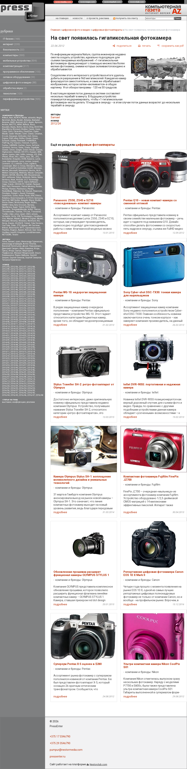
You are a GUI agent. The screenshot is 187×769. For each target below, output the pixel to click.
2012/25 (6, 278)
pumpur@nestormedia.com (66, 749)
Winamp (14, 221)
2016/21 (22, 381)
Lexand (35, 161)
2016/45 (14, 395)
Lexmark (6, 163)
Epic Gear (37, 230)
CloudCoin (27, 131)
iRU (16, 156)
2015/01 (22, 344)
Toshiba (18, 211)
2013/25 (31, 303)
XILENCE (19, 223)
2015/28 (14, 361)
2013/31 (14, 308)
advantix (32, 117)
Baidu (13, 127)
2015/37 (22, 365)
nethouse (11, 177)
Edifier (22, 138)
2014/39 (6, 340)
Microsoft (13, 170)
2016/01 (22, 372)
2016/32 (6, 388)
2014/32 (14, 335)
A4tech (5, 117)
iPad (40, 154)
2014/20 (14, 328)
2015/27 (6, 361)
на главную (62, 18)
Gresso (39, 150)
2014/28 (14, 333)
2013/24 (22, 303)
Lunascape (7, 166)
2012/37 (6, 285)
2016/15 (6, 381)
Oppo (4, 184)
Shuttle (38, 200)
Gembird (6, 147)
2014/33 (22, 335)
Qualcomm (7, 195)
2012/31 (22, 280)
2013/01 (6, 292)
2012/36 (31, 283)
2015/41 (22, 367)
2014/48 (14, 344)
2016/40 (6, 393)
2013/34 (6, 310)
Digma (5, 138)
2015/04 (14, 347)
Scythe (17, 200)
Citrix (10, 131)
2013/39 (14, 312)
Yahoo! (27, 223)
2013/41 (31, 312)
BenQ (25, 127)
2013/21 (6, 303)
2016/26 (31, 383)
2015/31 (6, 363)
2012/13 (6, 271)
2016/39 (31, 390)
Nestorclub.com (98, 764)
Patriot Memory (28, 186)
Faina (4, 241)
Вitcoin (5, 227)
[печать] (144, 45)
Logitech (32, 163)
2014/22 (31, 328)
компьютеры (13, 55)
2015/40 (14, 367)
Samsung (38, 198)
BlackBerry (7, 129)
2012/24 (31, 276)
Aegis (39, 117)
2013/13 (6, 299)
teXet (30, 209)
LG (12, 163)
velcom (34, 214)
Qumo (15, 195)
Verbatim (6, 216)
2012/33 (6, 283)
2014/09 (31, 321)
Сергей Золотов (17, 257)
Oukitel (28, 184)
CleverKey (17, 131)
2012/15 (22, 271)
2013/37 (31, 310)
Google (19, 150)
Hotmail (16, 152)
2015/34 (31, 363)
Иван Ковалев (26, 248)
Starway (30, 205)
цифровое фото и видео (19, 82)
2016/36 (6, 390)
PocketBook (7, 191)
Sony (11, 205)
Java (27, 156)
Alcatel (20, 120)
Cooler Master (15, 133)
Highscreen (7, 152)
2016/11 (6, 379)
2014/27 (6, 333)
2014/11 (14, 324)
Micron (5, 170)
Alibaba (27, 120)
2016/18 (14, 381)
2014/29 (22, 333)
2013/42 (6, 315)
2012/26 (14, 278)
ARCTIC (12, 124)
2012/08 (31, 267)
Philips (5, 189)
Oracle (11, 184)
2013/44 (22, 315)
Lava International (10, 161)
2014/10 (6, 324)
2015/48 (14, 372)
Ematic (29, 138)
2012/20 (31, 273)
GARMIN (13, 145)
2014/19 (6, 328)
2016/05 (22, 374)
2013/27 (14, 305)
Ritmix (38, 195)
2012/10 (14, 269)
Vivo (4, 218)
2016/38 (22, 390)
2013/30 (6, 308)
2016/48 (39, 395)
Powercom (37, 191)
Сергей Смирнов (33, 257)
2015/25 (22, 358)
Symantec (6, 209)
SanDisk (6, 200)
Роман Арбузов (22, 255)
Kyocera (30, 159)
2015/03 (6, 347)
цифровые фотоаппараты (107, 29)
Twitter (5, 214)
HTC (26, 152)
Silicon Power (7, 202)
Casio (37, 129)
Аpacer (25, 225)
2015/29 (22, 361)
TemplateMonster (19, 209)
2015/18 (31, 354)
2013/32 (22, 308)
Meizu (39, 166)
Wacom (10, 218)
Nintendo (26, 177)
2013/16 (31, 299)
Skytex (33, 202)
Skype (27, 202)
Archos (5, 124)
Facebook (21, 140)
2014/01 (31, 317)
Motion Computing (10, 173)
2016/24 (14, 383)
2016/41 (14, 393)
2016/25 (22, 383)
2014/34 (31, 335)
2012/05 (6, 267)
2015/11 (6, 351)
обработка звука (15, 88)
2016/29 (14, 386)
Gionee (5, 150)
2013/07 (22, 294)
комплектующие (16, 66)
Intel (17, 154)
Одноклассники (32, 227)
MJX (38, 170)
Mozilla (19, 175)
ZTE (19, 225)
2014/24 (14, 331)
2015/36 (14, 365)
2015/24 (14, 358)
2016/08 (14, 377)
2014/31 (6, 335)
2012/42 (14, 287)
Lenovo (28, 161)
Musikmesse (34, 175)
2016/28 (6, 386)
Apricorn (38, 122)
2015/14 (31, 351)
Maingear (30, 166)
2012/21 (6, 276)
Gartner (21, 145)
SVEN (27, 207)
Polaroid (28, 191)
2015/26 (31, 358)
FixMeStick (31, 140)
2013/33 (31, 308)
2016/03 (6, 374)
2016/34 (22, 388)
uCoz (16, 214)
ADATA (17, 117)
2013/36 (22, 310)
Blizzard (16, 129)
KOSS (24, 159)
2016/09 (22, 377)
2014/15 (14, 326)
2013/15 (22, 299)
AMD (12, 122)
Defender (22, 136)
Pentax (39, 186)
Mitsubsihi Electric (27, 170)
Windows (23, 221)
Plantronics (22, 189)
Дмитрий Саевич (10, 248)
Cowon (31, 133)
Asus (32, 124)
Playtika (5, 230)
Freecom (25, 143)
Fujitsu (5, 145)
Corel (24, 133)
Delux (34, 136)
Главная (55, 29)
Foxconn (17, 143)
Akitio (13, 120)
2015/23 (6, 358)
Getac (21, 147)
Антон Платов (29, 244)
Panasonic (16, 186)
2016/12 (14, 379)
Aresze (28, 230)
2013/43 (14, 315)
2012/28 (31, 278)
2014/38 (31, 338)
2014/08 (22, 321)
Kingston (17, 159)
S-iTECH (29, 198)
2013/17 (6, 301)
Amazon (5, 122)
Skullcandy (19, 202)
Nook (13, 179)
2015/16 (14, 354)
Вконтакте (14, 227)
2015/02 (31, 344)
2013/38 (6, 312)
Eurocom (6, 140)
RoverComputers (17, 198)
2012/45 (6, 289)
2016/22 (31, 381)
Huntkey (5, 232)
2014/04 (22, 319)
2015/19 (6, 356)
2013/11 (22, 296)
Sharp (31, 200)
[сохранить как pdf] (170, 45)
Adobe (24, 117)
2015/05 (22, 347)
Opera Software (31, 182)
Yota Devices (37, 223)
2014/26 (31, 331)
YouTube (6, 225)
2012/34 (14, 283)
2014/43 (6, 342)
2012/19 (22, 273)
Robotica (6, 198)
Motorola (23, 173)
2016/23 (6, 383)
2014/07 (14, 321)
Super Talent (18, 207)
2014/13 (31, 324)
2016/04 (14, 374)
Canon (31, 129)
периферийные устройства (22, 99)
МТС (22, 227)
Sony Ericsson (20, 205)
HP (22, 152)
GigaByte (35, 147)
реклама (31, 402)
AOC (26, 122)
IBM (39, 152)
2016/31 (31, 386)
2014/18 (31, 326)
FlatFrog (5, 143)
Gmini (12, 150)
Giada (27, 147)
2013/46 (6, 317)
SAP (11, 200)
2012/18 (14, 273)
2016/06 (31, 374)
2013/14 (14, 299)
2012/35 (22, 283)
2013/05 (6, 294)
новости (77, 18)
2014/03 (14, 319)
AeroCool (6, 120)
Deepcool (13, 136)
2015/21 (22, 356)
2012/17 (6, 273)
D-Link (5, 136)
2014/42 (31, 340)
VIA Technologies (25, 216)
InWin (22, 154)
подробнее (60, 232)
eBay (16, 138)
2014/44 (14, 342)
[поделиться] (122, 45)
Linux (25, 163)
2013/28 (22, 305)
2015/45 (22, 370)
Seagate (24, 200)
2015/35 (6, 365)
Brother (24, 129)
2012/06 (14, 267)
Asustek (6, 127)
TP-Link (26, 211)
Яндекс (13, 230)
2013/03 (22, 292)
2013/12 (31, 296)
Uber (11, 214)
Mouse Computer (35, 173)
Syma (33, 207)
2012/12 (31, 269)
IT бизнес (11, 38)
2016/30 (22, 386)
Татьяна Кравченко (11, 260)
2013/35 (14, 310)
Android (19, 122)
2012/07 (22, 267)
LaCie (37, 159)
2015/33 (22, 363)
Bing (31, 127)
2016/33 (14, 388)
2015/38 (31, 365)
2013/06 (14, 294)
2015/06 (31, 347)
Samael (11, 241)
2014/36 (14, 338)
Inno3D (13, 232)
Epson (35, 138)
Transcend (36, 211)
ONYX (20, 182)
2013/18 (14, 301)
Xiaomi (11, 223)
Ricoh (27, 195)
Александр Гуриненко (31, 241)
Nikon (18, 177)
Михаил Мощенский (24, 253)
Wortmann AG (33, 221)
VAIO (28, 214)
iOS (35, 154)
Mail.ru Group (19, 166)
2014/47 (6, 344)
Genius (14, 147)
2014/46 (31, 342)
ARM (19, 124)
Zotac (13, 225)
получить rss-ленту (125, 18)
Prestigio (6, 193)
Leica (21, 161)
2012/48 (31, 289)
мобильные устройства (20, 60)
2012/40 (31, 285)
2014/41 (22, 340)
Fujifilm (33, 143)
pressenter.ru (57, 756)
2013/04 (31, 292)
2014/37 (22, 338)
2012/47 (22, 289)
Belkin (19, 127)
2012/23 (22, 276)
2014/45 (22, 342)
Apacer (21, 230)
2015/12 (14, 351)
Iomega (29, 154)
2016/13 (22, 379)
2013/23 (14, 303)
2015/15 (6, 354)
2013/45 (31, 315)
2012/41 (6, 287)
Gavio (28, 145)
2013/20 (31, 301)
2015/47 (6, 372)
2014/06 (6, 321)
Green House (29, 150)
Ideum (5, 154)
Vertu (13, 216)
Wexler (40, 218)
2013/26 (6, 305)
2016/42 (22, 393)
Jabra (21, 156)
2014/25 (22, 331)
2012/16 (31, 271)
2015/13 (22, 351)
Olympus (12, 182)
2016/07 (6, 377)
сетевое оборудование (19, 77)
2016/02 (31, 372)
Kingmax (21, 232)
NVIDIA (19, 179)
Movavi (5, 175)
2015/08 (14, 349)
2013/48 (22, 317)
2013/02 (14, 292)
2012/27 (22, 278)
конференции (19, 402)
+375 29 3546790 (60, 743)
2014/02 (6, 319)
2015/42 (31, 367)
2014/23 (6, 331)
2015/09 (22, 349)
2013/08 (31, 294)
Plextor (30, 189)
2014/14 (6, 326)
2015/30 (31, 361)
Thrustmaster (8, 211)
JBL (32, 156)
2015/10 (31, 349)
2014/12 (22, 324)
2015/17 (22, 354)
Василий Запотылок (12, 246)
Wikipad (5, 221)
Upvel (22, 214)
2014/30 (31, 333)
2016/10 (31, 377)
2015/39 (6, 367)
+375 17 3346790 (60, 736)
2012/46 (14, 289)
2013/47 (14, 317)
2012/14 (14, 271)
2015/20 (14, 356)
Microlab (38, 168)
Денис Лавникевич (31, 246)
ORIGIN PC (19, 184)
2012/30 (14, 280)
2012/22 (14, 276)
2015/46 (31, 370)
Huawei (33, 152)
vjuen (18, 241)
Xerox (4, 223)
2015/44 (14, 370)
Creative (38, 133)
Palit (8, 186)
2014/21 (22, 328)
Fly (11, 143)
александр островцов (12, 244)
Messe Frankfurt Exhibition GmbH (17, 168)
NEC (4, 177)
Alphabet (36, 120)
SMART (5, 205)
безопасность (13, 49)
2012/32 (31, 280)
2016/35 (31, 388)
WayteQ (17, 218)
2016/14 (31, 379)
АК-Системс (34, 225)
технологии (12, 93)
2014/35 (6, 338)
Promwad (30, 193)
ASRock (26, 124)
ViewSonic (37, 216)
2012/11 (22, 269)
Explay (13, 140)
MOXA (12, 175)
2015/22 (31, 356)
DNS (11, 138)
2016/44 (6, 395)
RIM (32, 195)
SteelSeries (7, 207)
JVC (37, 156)
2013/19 (22, 301)
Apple (31, 122)
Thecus (37, 209)
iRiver (11, 156)
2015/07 (6, 349)
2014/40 (14, 340)
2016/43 (31, 393)
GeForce (35, 145)
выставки (6, 402)
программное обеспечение (22, 71)
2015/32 (14, 363)
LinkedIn (18, 163)
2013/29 (31, 305)
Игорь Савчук (15, 250)
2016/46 (22, 395)
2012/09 (6, 269)
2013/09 (6, 296)
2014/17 (22, 326)
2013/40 (22, 312)
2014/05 (31, 319)
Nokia (33, 177)
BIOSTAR (38, 127)
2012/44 (31, 287)
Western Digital (29, 218)
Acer (11, 117)
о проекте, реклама (98, 18)
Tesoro (15, 234)
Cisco (4, 131)
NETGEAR (6, 234)
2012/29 (6, 280)
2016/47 (31, 395)
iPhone (5, 156)
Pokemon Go (18, 191)
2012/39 (22, 285)
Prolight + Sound (18, 193)
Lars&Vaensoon (33, 232)
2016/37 (14, 390)
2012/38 (14, 285)
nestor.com (63, 2)
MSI (25, 175)
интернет (11, 44)
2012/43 (22, 287)
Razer (21, 195)
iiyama (12, 154)
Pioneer (12, 189)
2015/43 (6, 370)
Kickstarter (7, 159)
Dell (29, 136)
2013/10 (14, 296)
